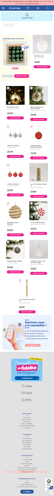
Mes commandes (27, 424)
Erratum (27, 466)
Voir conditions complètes (32, 3)
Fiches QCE (27, 428)
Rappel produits (27, 472)
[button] (51, 488)
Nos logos (27, 447)
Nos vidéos (27, 445)
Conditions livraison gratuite (27, 468)
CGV (27, 462)
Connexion (27, 417)
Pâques (27, 483)
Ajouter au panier (22, 76)
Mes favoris (27, 422)
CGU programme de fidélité (27, 470)
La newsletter (27, 419)
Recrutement (27, 443)
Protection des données (27, 426)
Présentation (27, 438)
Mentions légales (27, 464)
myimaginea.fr (27, 449)
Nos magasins (27, 440)
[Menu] (51, 479)
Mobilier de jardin (27, 485)
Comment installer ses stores (27, 487)
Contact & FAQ (27, 459)
